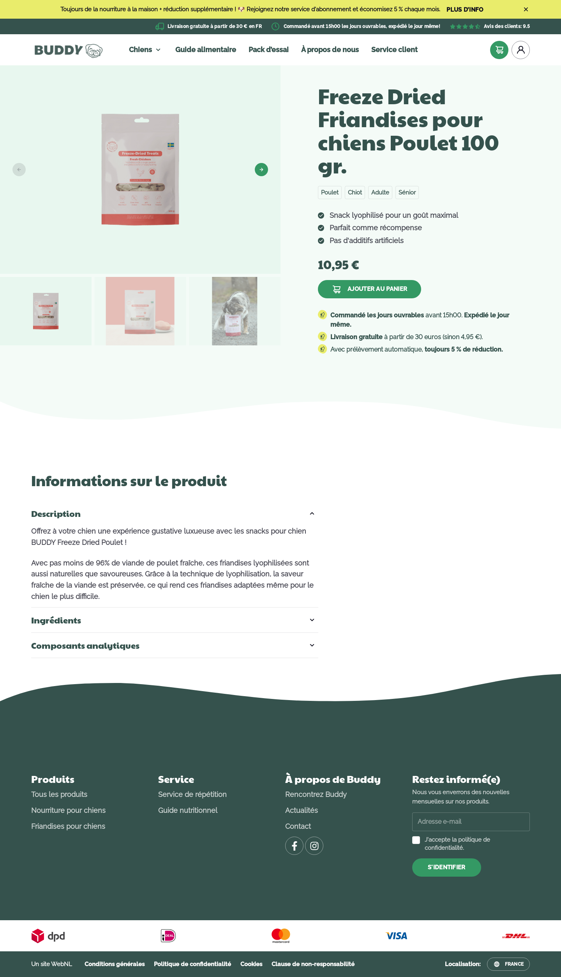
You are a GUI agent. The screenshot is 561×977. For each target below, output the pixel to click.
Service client (394, 50)
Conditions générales (115, 964)
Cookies (251, 964)
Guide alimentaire (205, 50)
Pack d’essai (269, 50)
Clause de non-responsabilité (313, 964)
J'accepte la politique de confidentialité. (457, 843)
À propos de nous (330, 50)
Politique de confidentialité (192, 964)
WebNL (61, 964)
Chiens (146, 49)
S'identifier (447, 867)
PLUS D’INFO (464, 10)
